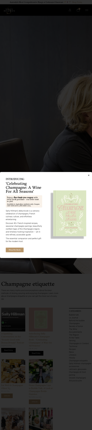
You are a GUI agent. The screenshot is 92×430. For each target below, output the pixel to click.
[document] (46, 215)
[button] (89, 175)
